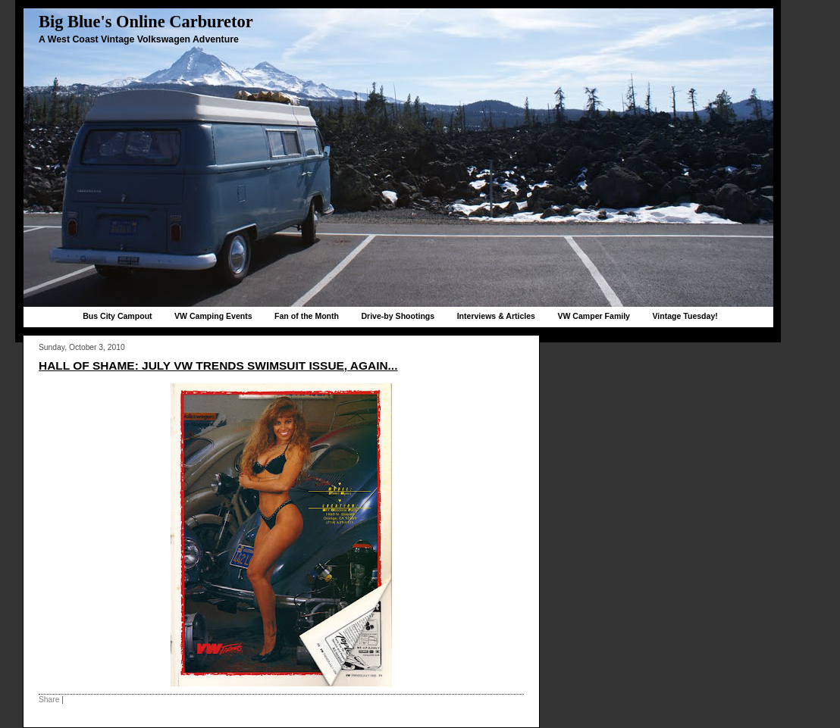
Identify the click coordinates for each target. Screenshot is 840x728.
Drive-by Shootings (397, 315)
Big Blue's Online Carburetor (146, 21)
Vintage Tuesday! (684, 315)
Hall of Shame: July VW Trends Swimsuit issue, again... (218, 365)
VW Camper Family (593, 315)
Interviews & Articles (496, 315)
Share (49, 699)
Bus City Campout (117, 315)
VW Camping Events (213, 315)
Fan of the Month (306, 315)
